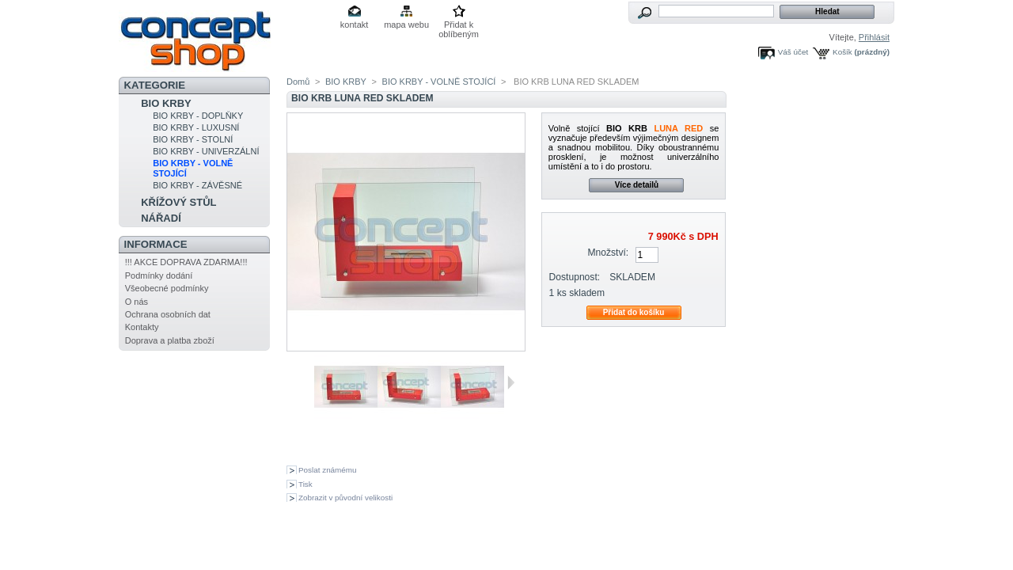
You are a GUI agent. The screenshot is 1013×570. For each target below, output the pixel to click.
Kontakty (142, 327)
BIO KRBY (166, 103)
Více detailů (637, 184)
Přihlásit (874, 37)
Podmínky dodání (159, 275)
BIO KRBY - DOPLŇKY (198, 115)
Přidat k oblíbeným (458, 26)
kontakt (354, 24)
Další (511, 382)
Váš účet (793, 52)
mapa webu (406, 24)
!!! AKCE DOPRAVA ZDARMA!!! (186, 262)
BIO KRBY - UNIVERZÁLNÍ (206, 151)
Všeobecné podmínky (167, 288)
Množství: (607, 252)
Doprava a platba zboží (169, 340)
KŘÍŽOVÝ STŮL (178, 202)
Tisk (305, 484)
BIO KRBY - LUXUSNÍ (196, 127)
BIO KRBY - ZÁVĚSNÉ (197, 185)
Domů (297, 81)
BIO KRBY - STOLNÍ (193, 139)
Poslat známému (327, 470)
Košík (842, 52)
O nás (136, 301)
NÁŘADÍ (161, 218)
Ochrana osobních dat (168, 314)
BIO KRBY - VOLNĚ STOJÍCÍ (439, 81)
